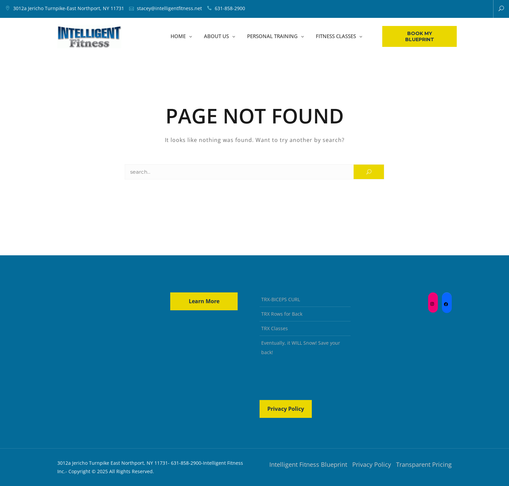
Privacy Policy (285, 408)
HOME (178, 36)
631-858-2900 (230, 8)
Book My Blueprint (419, 36)
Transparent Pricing (424, 464)
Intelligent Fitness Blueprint (308, 464)
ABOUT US (216, 36)
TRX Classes (274, 328)
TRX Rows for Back (281, 314)
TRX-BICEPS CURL (280, 299)
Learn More (204, 301)
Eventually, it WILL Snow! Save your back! (300, 347)
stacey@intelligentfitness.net (169, 8)
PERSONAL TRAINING (272, 36)
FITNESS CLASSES (336, 36)
